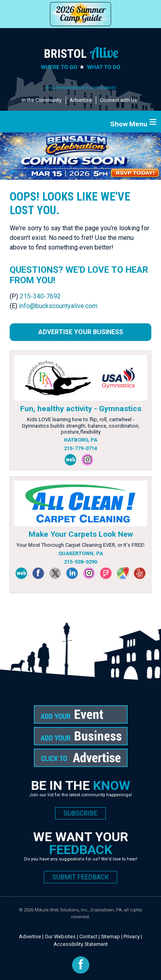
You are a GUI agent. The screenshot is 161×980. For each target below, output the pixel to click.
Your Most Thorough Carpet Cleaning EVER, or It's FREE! (80, 545)
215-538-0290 (80, 562)
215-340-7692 (40, 296)
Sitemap (110, 936)
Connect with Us (118, 100)
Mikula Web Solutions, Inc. (62, 910)
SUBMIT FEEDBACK (80, 877)
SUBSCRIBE (80, 813)
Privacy (132, 936)
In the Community (42, 100)
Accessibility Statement (81, 944)
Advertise (81, 100)
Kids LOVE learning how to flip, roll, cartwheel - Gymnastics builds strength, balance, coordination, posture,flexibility (81, 425)
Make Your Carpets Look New (81, 534)
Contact (88, 936)
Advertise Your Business (80, 332)
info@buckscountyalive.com (58, 306)
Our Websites (60, 936)
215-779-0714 (80, 448)
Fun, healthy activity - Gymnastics (80, 408)
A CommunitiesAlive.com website (80, 87)
